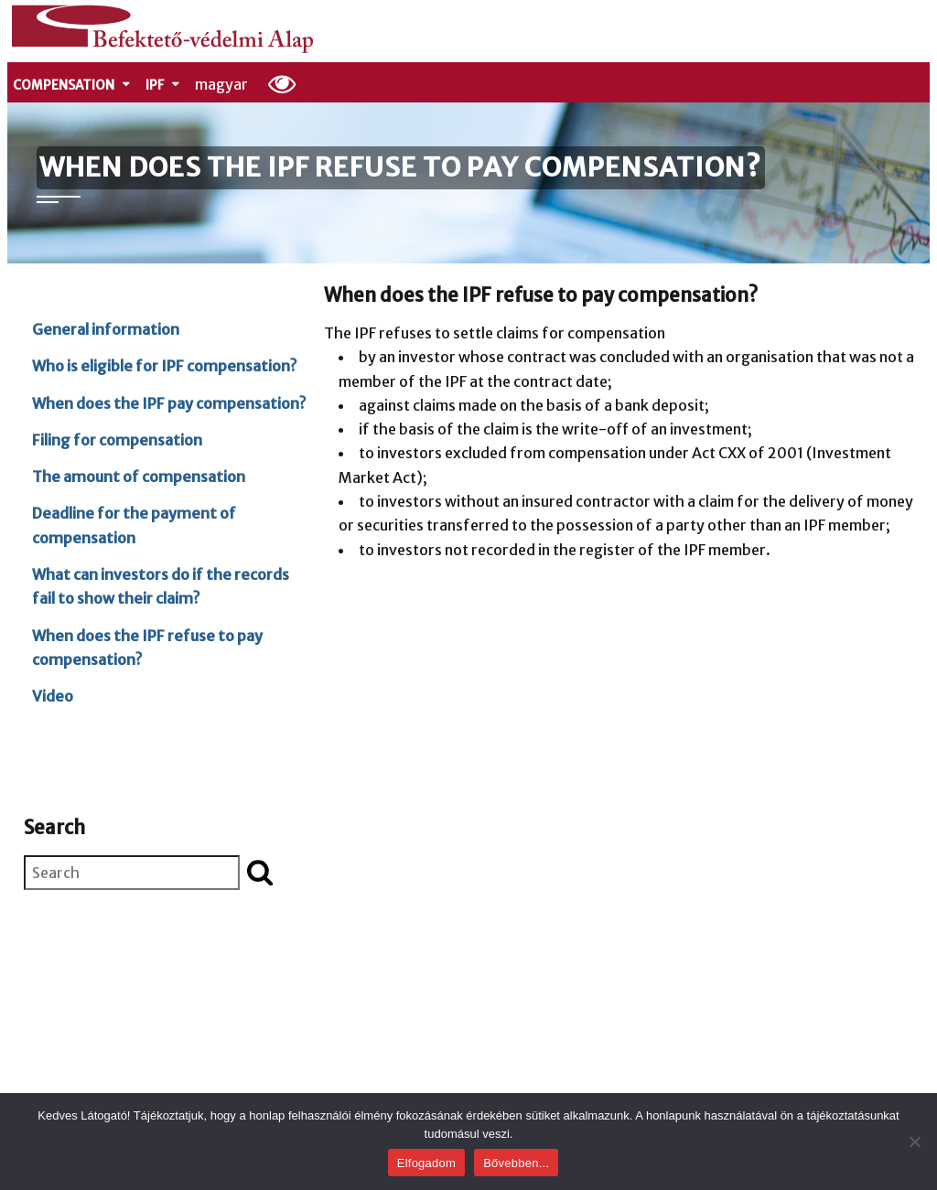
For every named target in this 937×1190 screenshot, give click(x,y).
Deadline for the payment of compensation (134, 525)
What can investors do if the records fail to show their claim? (160, 586)
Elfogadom (426, 1163)
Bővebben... (516, 1163)
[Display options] (282, 83)
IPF (163, 85)
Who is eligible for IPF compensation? (164, 366)
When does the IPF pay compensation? (169, 403)
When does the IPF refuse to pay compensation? (147, 648)
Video (52, 696)
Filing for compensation (117, 440)
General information (105, 329)
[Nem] (914, 1141)
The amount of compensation (138, 476)
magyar (221, 84)
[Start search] (259, 871)
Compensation (72, 85)
